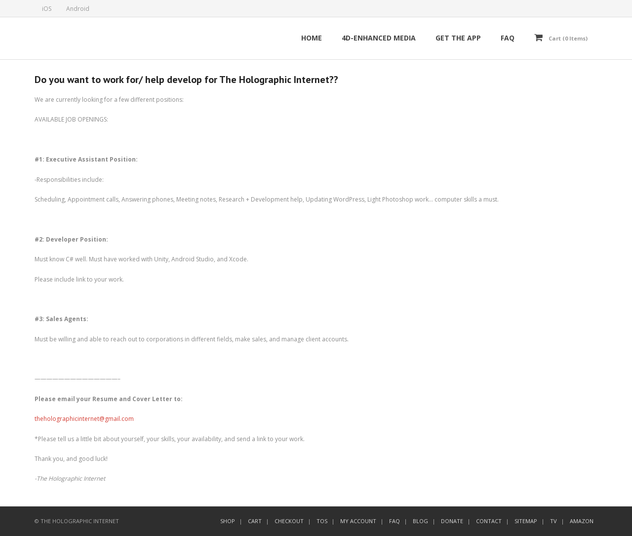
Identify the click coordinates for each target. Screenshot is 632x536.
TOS (321, 521)
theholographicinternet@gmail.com (84, 418)
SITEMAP (525, 521)
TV (553, 521)
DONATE (452, 521)
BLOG (420, 521)
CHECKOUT (289, 521)
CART (255, 521)
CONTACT (489, 521)
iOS (46, 8)
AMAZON (581, 521)
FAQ (394, 521)
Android (77, 8)
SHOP (227, 521)
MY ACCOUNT (358, 521)
